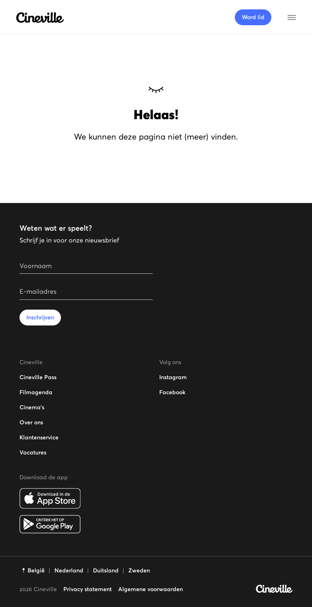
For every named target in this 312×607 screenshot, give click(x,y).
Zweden (139, 570)
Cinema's (32, 407)
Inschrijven (40, 317)
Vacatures (33, 452)
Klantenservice (39, 437)
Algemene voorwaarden (150, 589)
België (36, 570)
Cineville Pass (38, 377)
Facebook (172, 392)
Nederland (68, 570)
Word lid (253, 17)
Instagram (173, 377)
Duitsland (106, 570)
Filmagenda (36, 392)
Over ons (31, 422)
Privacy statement (87, 589)
